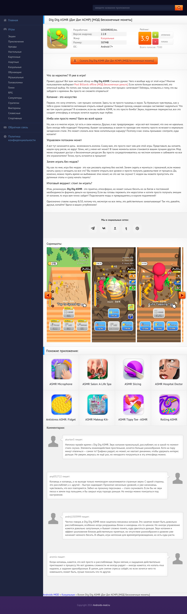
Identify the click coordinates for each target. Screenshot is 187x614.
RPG (10, 92)
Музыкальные (16, 77)
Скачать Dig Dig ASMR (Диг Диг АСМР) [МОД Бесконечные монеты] (117, 60)
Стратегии (13, 103)
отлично (161, 35)
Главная (10, 20)
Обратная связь (15, 127)
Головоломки (15, 82)
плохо (160, 42)
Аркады (12, 46)
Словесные (14, 113)
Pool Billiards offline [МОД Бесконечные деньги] (101, 84)
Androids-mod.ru (101, 605)
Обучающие (15, 72)
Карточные (14, 56)
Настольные (15, 51)
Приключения (16, 41)
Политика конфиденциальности (19, 138)
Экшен (12, 36)
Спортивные (15, 118)
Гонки (11, 87)
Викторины (14, 108)
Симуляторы (15, 97)
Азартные (13, 62)
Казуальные (15, 67)
